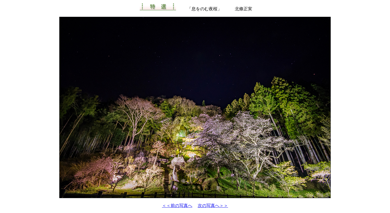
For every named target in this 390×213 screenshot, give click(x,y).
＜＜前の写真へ (177, 205)
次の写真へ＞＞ (213, 205)
